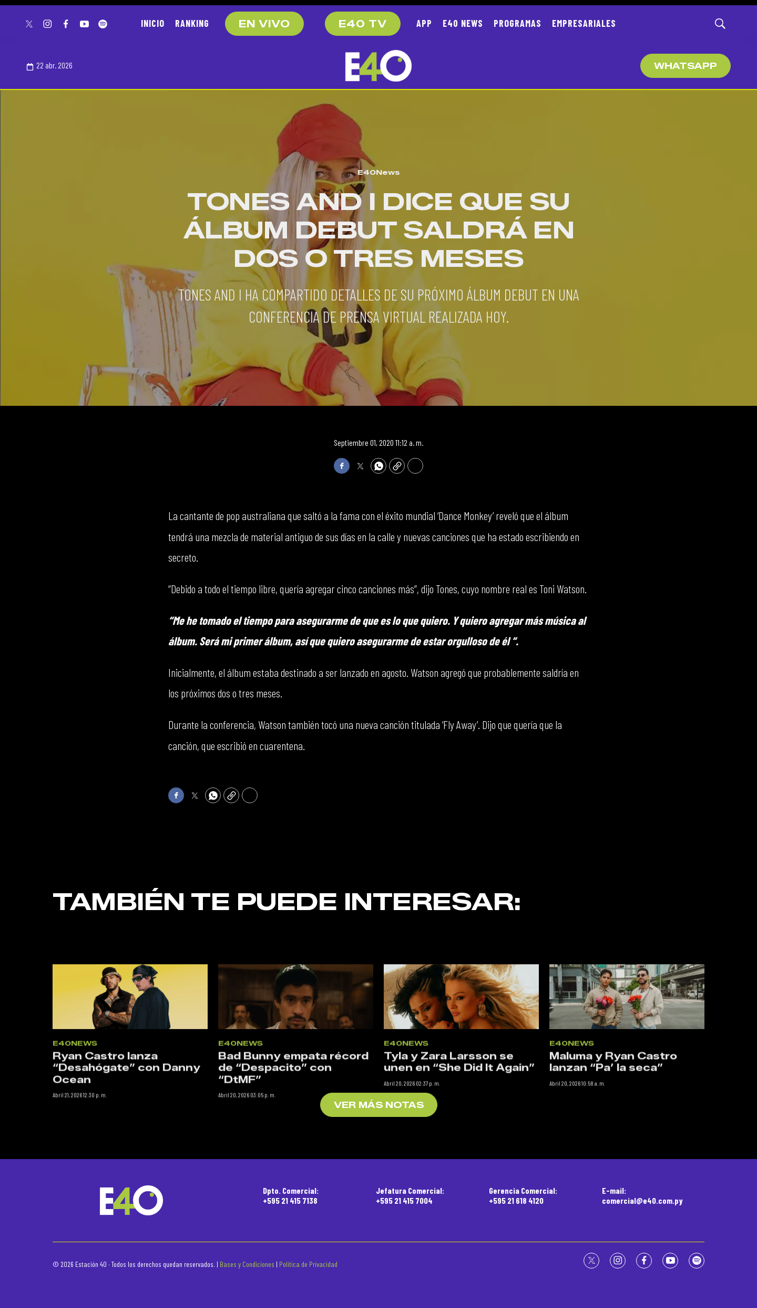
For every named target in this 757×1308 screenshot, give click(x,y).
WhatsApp (685, 66)
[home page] (378, 66)
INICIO (153, 23)
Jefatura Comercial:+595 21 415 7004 (410, 1195)
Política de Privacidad (308, 1264)
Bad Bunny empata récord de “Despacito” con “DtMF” (293, 1165)
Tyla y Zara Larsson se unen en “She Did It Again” (459, 1160)
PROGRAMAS (517, 23)
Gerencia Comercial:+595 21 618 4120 (523, 1195)
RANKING (192, 23)
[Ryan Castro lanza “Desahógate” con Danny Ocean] (130, 1094)
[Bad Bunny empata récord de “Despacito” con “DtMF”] (295, 1094)
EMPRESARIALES (584, 23)
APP (424, 23)
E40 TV (363, 24)
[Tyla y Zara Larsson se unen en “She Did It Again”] (461, 1094)
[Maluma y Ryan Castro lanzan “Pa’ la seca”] (626, 1094)
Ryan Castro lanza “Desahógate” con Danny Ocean (126, 1165)
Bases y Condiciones (247, 1264)
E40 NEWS (463, 23)
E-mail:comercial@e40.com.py (642, 1195)
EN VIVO (264, 24)
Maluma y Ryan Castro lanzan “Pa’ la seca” (613, 1160)
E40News (378, 172)
